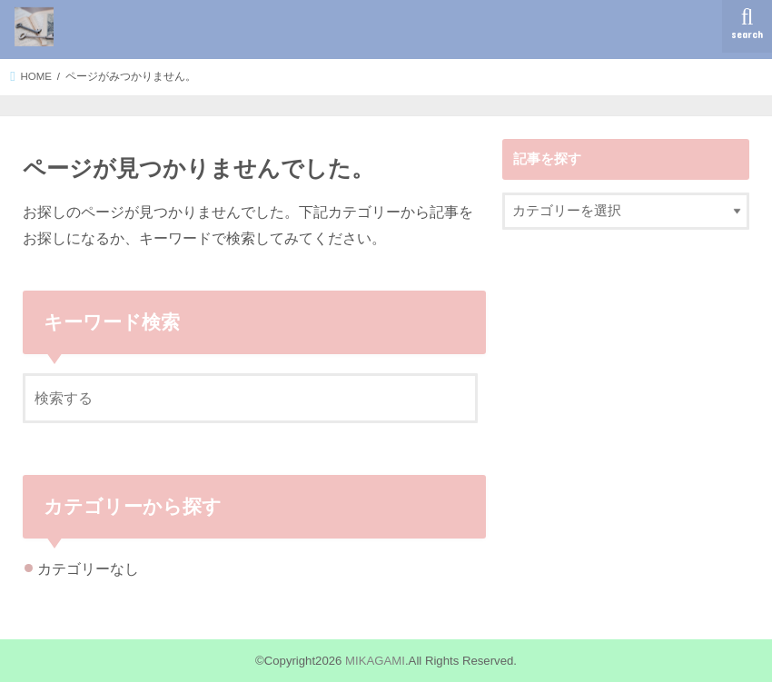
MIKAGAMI (375, 660)
